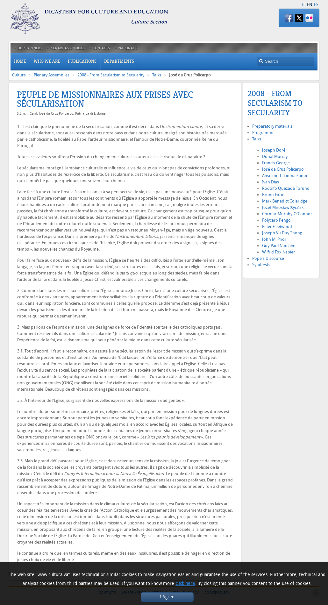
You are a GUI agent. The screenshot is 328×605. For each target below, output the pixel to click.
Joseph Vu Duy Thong (282, 233)
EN (309, 4)
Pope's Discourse (268, 258)
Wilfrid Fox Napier (278, 252)
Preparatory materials (272, 126)
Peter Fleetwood (277, 226)
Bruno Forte (273, 194)
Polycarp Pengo (276, 220)
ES (316, 4)
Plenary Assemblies (51, 75)
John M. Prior (274, 239)
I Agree (167, 597)
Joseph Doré (273, 150)
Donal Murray (275, 156)
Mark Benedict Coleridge (284, 201)
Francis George (276, 162)
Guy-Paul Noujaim (279, 245)
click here (185, 583)
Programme (263, 132)
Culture (19, 75)
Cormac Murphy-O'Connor (287, 213)
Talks (156, 75)
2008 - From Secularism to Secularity (110, 75)
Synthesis (261, 264)
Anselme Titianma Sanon (285, 175)
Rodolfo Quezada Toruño (286, 188)
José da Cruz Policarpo (283, 169)
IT (303, 4)
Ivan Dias (270, 182)
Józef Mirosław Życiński (283, 207)
